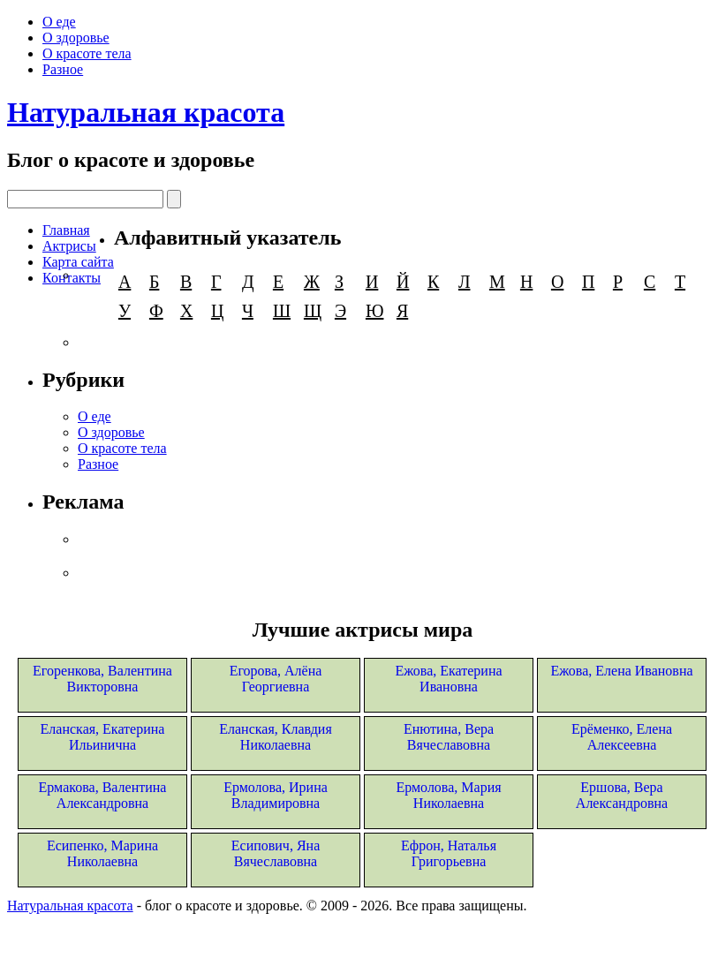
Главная (66, 230)
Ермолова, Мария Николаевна (448, 795)
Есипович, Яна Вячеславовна (276, 853)
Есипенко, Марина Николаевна (102, 853)
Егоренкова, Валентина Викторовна (102, 678)
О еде (59, 21)
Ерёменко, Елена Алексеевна (621, 736)
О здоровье (76, 37)
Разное (62, 69)
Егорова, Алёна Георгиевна (276, 678)
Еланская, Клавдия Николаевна (275, 736)
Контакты (71, 277)
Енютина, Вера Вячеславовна (449, 736)
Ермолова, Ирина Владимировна (275, 795)
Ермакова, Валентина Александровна (103, 795)
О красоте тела (87, 53)
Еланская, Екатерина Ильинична (103, 736)
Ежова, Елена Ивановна (621, 670)
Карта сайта (78, 261)
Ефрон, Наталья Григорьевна (448, 853)
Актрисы (69, 245)
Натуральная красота (145, 112)
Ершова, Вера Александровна (622, 795)
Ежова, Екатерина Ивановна (448, 678)
